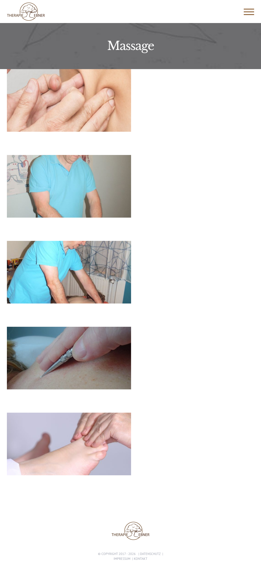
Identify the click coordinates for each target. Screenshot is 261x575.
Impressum (122, 559)
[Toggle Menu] (249, 12)
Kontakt (140, 559)
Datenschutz (150, 554)
